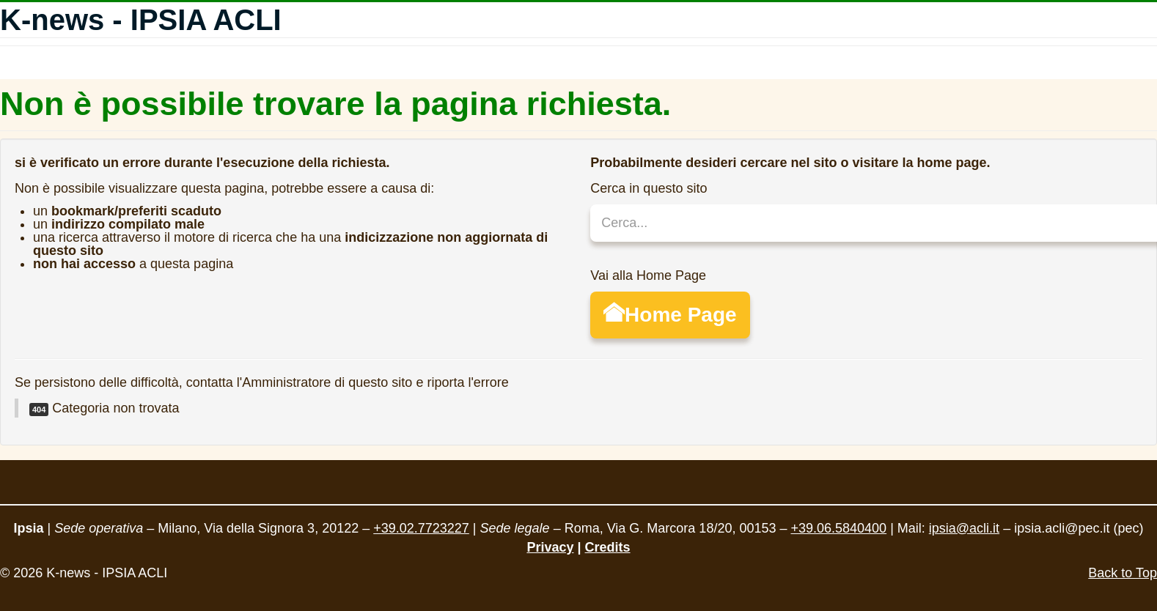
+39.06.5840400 (838, 528)
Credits (608, 547)
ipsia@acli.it (964, 528)
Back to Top (1122, 573)
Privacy (549, 547)
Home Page (669, 314)
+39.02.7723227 (421, 528)
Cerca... (590, 204)
